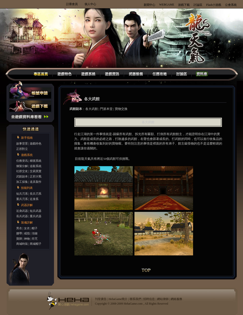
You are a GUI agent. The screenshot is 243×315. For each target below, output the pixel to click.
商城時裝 (22, 244)
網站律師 (163, 299)
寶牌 (19, 238)
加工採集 (22, 182)
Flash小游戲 (213, 5)
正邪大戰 (35, 176)
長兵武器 (22, 216)
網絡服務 (176, 299)
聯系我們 (135, 299)
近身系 (34, 199)
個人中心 (90, 4)
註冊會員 (72, 4)
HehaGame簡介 (118, 299)
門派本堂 (106, 109)
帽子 (35, 228)
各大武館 (91, 109)
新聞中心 (149, 5)
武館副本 (22, 176)
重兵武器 (35, 216)
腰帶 (19, 233)
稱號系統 (35, 160)
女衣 (27, 228)
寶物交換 (121, 109)
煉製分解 (22, 166)
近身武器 (22, 211)
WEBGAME (166, 4)
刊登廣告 (101, 299)
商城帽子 (35, 244)
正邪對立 (22, 149)
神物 (27, 238)
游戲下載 (184, 5)
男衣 (19, 228)
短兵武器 (35, 211)
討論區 (198, 5)
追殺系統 (35, 166)
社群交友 (22, 171)
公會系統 (231, 5)
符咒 (35, 238)
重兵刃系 (22, 199)
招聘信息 (149, 299)
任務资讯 (22, 160)
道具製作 (35, 182)
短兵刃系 (22, 193)
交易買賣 (35, 171)
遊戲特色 (35, 143)
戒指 (27, 233)
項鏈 (35, 233)
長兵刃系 (35, 193)
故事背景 (22, 143)
